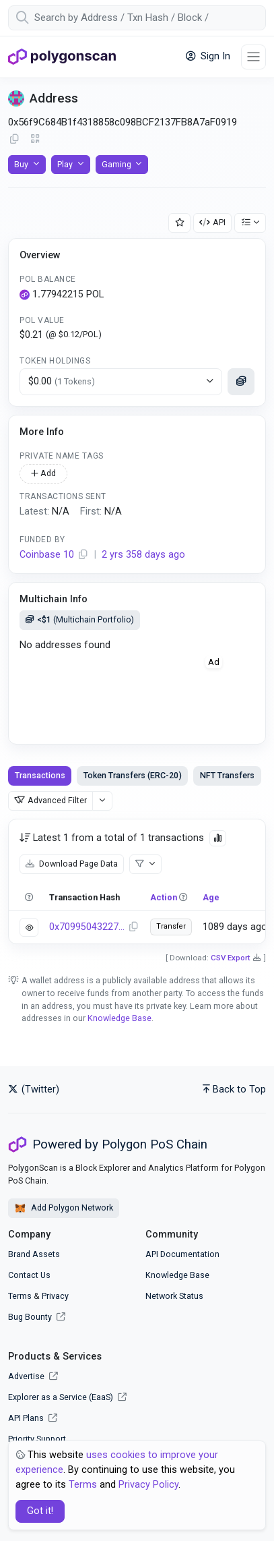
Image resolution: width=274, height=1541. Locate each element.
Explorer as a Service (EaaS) (67, 1397)
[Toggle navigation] (253, 57)
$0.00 (61, 381)
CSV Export (230, 957)
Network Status (174, 1296)
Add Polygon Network (63, 1208)
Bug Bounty (30, 1317)
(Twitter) (33, 1089)
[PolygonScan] (62, 56)
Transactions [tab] (40, 775)
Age (211, 897)
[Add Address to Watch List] (179, 223)
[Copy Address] (14, 139)
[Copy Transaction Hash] (133, 927)
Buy (21, 164)
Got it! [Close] (40, 1511)
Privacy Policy (148, 1484)
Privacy (55, 1296)
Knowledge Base (119, 1018)
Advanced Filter (50, 800)
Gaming (116, 164)
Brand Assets (34, 1254)
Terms (20, 1296)
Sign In (208, 56)
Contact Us (29, 1275)
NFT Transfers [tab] (227, 775)
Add (43, 473)
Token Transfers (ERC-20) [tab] (132, 775)
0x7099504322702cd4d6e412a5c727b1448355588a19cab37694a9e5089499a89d (87, 927)
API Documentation (182, 1254)
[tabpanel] (137, 881)
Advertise (33, 1376)
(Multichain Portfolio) (80, 619)
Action (163, 897)
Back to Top (234, 1089)
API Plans (32, 1418)
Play (65, 164)
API (212, 222)
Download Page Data (72, 864)
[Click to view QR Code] (35, 139)
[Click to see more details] (241, 381)
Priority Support (37, 1439)
